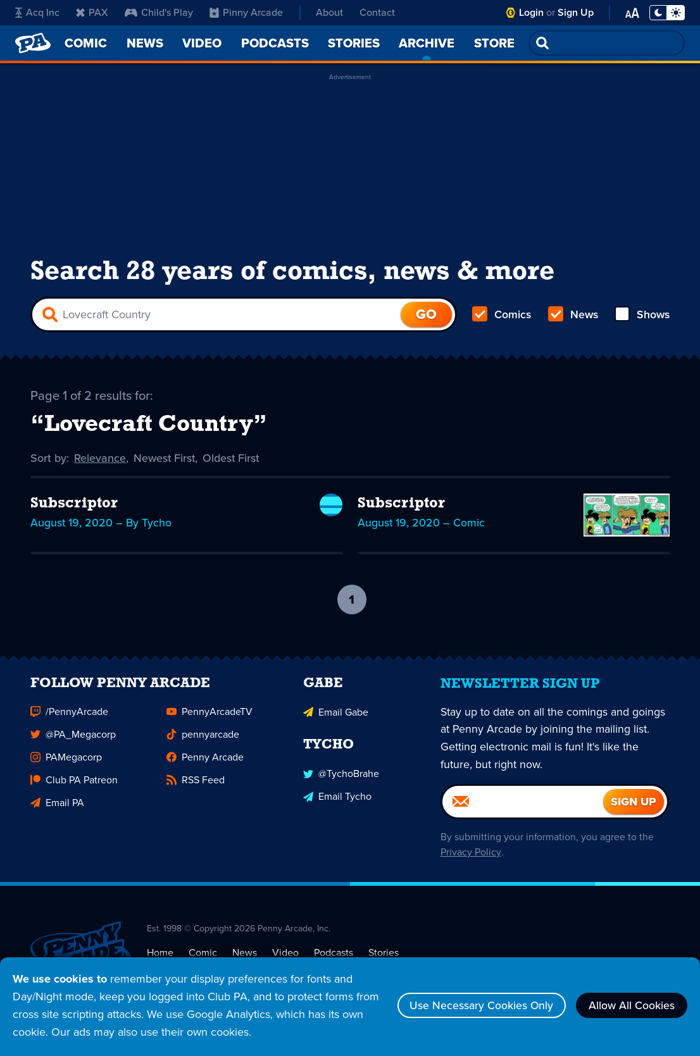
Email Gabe (335, 722)
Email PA (57, 813)
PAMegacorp (66, 768)
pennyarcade (202, 745)
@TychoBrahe (341, 783)
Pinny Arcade (246, 12)
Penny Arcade (205, 768)
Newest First (165, 460)
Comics (502, 316)
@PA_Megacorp (73, 745)
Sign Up (576, 12)
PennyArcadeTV (209, 722)
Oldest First (232, 460)
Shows (641, 316)
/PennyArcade (69, 722)
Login (531, 12)
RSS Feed (195, 790)
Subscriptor (74, 506)
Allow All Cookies (630, 1005)
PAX (92, 12)
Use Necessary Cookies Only (476, 1005)
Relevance (100, 460)
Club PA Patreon (74, 790)
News (572, 316)
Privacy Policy (469, 862)
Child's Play (159, 12)
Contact (377, 12)
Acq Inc (37, 12)
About (329, 12)
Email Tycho (337, 806)
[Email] (522, 812)
